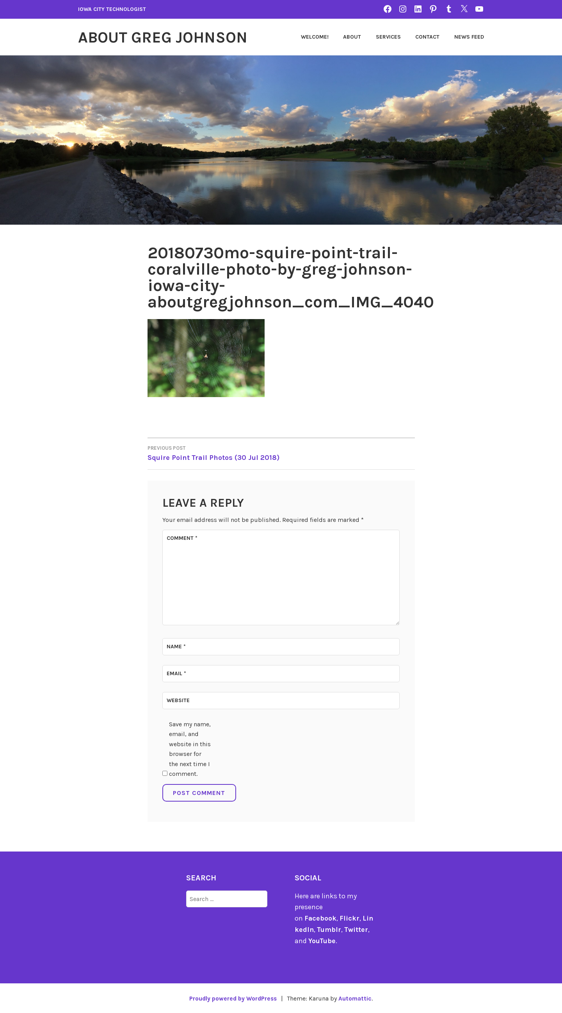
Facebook (320, 918)
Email (176, 673)
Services (388, 37)
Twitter (357, 929)
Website (178, 700)
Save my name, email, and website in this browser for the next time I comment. (190, 748)
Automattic (357, 998)
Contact (427, 37)
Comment (182, 537)
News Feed (469, 37)
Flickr (350, 918)
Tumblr (329, 929)
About (352, 37)
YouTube (322, 940)
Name (176, 646)
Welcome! (315, 37)
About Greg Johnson (167, 37)
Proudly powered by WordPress (232, 998)
